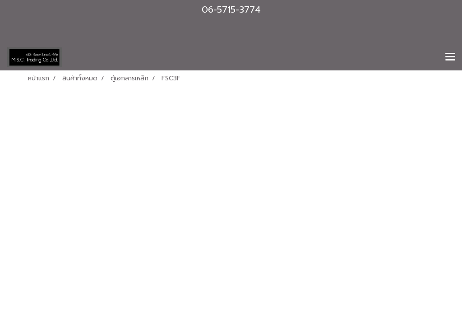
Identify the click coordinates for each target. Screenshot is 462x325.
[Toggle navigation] (450, 57)
